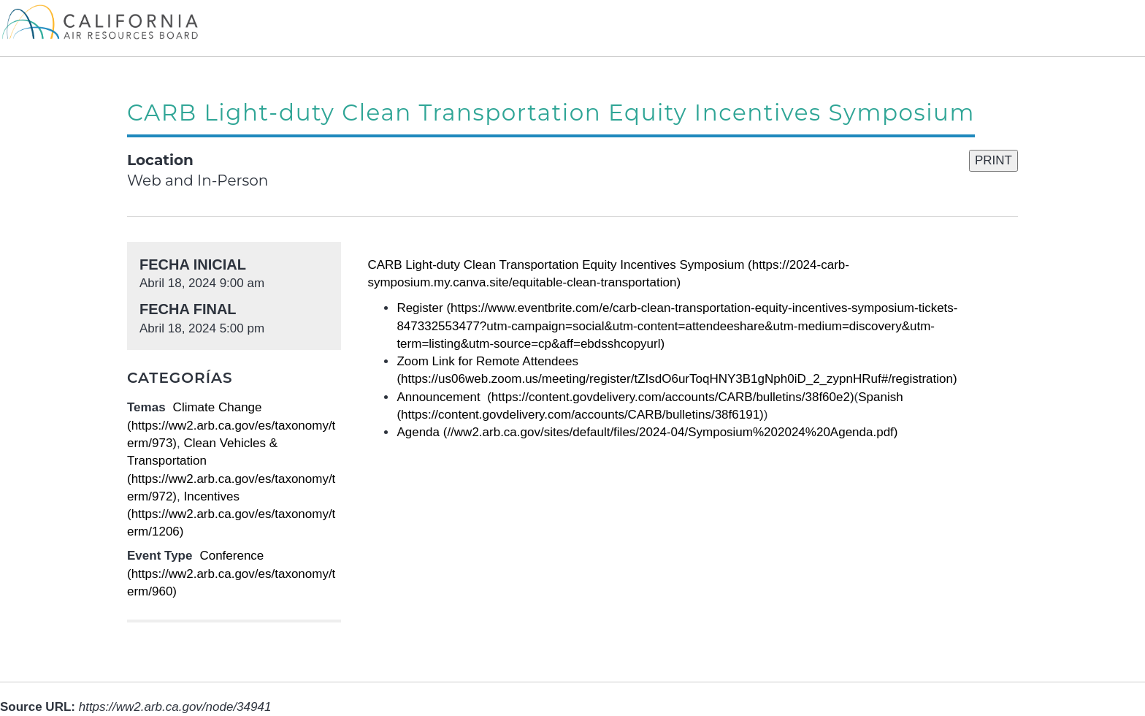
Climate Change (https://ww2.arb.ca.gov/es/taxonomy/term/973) (231, 425)
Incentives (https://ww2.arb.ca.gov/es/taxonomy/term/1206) (231, 514)
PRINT (993, 160)
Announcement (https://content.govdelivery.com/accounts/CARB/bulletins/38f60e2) (625, 397)
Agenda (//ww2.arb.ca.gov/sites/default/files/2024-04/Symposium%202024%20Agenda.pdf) (647, 432)
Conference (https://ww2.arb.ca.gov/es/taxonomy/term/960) (231, 573)
